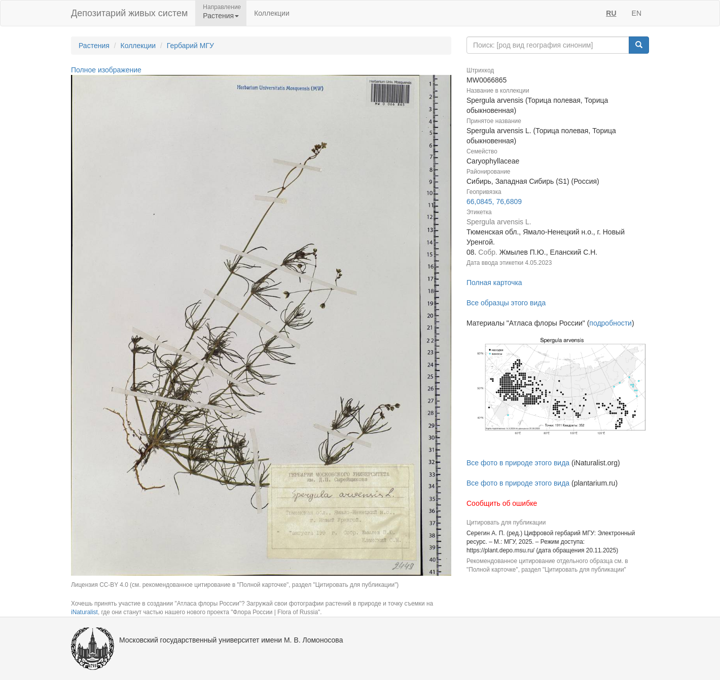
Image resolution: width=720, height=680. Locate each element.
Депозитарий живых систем (129, 13)
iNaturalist (84, 612)
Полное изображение (106, 70)
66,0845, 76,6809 (494, 201)
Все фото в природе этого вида (517, 463)
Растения (94, 46)
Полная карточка (494, 282)
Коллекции (272, 13)
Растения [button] (221, 16)
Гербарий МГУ (190, 46)
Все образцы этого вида (506, 303)
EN (636, 13)
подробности (610, 323)
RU (611, 13)
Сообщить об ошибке (501, 503)
